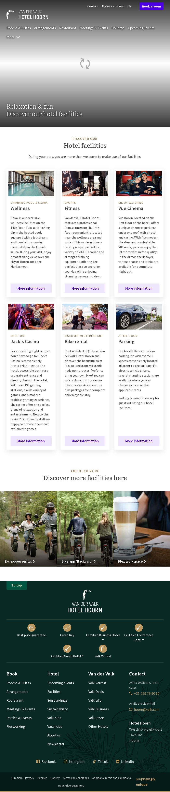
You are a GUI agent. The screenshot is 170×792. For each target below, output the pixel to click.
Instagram (74, 761)
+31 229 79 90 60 (144, 693)
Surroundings (57, 700)
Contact (93, 6)
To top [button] (16, 585)
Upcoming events (60, 683)
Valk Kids (54, 717)
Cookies (42, 778)
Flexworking (15, 726)
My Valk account (113, 6)
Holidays (118, 28)
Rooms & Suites (18, 28)
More (13, 37)
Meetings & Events (93, 28)
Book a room (151, 6)
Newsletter (55, 744)
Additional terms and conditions (111, 778)
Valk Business (98, 709)
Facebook (46, 761)
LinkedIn (125, 761)
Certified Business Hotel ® (103, 633)
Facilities (54, 691)
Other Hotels (98, 726)
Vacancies (54, 726)
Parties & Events (19, 717)
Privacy (29, 778)
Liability (55, 778)
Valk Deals (96, 691)
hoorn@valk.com (144, 709)
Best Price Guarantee (71, 785)
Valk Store (96, 717)
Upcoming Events (141, 28)
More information (31, 288)
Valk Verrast (103, 651)
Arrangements (45, 28)
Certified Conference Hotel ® (138, 633)
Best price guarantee (31, 630)
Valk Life (94, 700)
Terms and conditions (76, 778)
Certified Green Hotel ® (67, 651)
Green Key (67, 630)
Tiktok (100, 761)
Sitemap (17, 778)
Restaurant (67, 28)
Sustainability (57, 709)
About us (54, 735)
